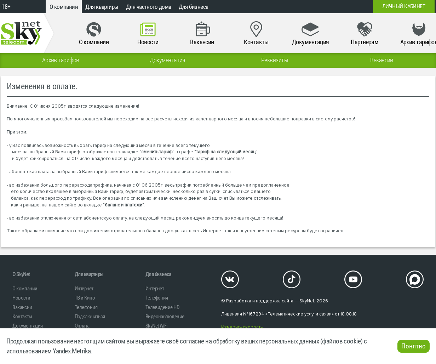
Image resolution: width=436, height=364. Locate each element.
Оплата (82, 326)
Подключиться (90, 316)
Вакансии (22, 307)
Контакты (22, 316)
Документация (27, 326)
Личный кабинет (403, 6)
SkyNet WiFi (156, 326)
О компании (64, 6)
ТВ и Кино (85, 298)
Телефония (86, 307)
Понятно (413, 346)
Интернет (84, 288)
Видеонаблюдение (164, 316)
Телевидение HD (162, 307)
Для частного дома (148, 6)
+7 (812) (318, 6)
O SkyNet (21, 274)
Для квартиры (101, 6)
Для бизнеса (193, 6)
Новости (21, 298)
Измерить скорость (242, 327)
